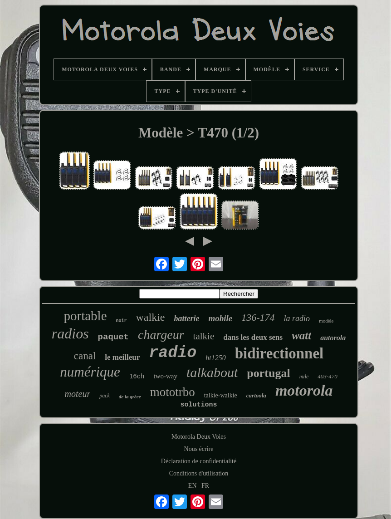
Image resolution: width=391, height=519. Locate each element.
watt (301, 335)
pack (104, 395)
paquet (113, 337)
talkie (204, 336)
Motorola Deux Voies (198, 436)
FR (205, 485)
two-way (166, 376)
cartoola (256, 395)
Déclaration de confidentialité (198, 461)
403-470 (327, 376)
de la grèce (130, 396)
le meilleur (122, 357)
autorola (333, 338)
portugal (268, 373)
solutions (198, 405)
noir (121, 320)
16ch (137, 376)
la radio (297, 318)
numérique (90, 372)
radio (172, 353)
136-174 (257, 317)
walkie (150, 317)
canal (85, 356)
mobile (221, 318)
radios (70, 333)
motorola (304, 390)
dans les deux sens (253, 337)
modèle (326, 320)
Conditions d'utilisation (198, 473)
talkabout (212, 372)
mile (304, 376)
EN (192, 485)
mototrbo (172, 392)
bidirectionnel (279, 353)
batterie (187, 318)
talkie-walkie (220, 395)
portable (85, 315)
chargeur (161, 335)
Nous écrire (199, 449)
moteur (78, 394)
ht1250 (215, 358)
